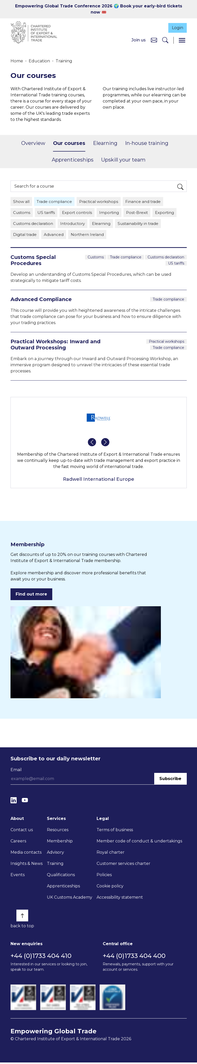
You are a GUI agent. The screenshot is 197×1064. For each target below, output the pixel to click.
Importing (113, 213)
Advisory (55, 853)
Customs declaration (34, 224)
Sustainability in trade (145, 224)
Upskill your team (123, 160)
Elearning (105, 144)
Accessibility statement (120, 898)
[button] (92, 444)
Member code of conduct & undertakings (139, 842)
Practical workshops (102, 202)
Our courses (69, 144)
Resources (57, 831)
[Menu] (182, 40)
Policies (104, 876)
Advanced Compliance (41, 301)
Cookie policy (110, 887)
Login (175, 27)
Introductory (75, 224)
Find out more (31, 595)
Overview (33, 144)
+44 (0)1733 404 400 (134, 957)
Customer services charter (123, 864)
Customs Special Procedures (33, 262)
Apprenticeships (73, 160)
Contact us (22, 831)
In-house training (146, 144)
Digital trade (25, 235)
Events (18, 876)
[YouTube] (25, 801)
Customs (22, 213)
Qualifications (61, 876)
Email (16, 771)
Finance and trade (148, 202)
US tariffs (47, 213)
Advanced (55, 235)
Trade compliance (56, 202)
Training (64, 61)
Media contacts (26, 853)
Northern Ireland (91, 235)
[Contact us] (154, 40)
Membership (60, 842)
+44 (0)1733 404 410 (41, 957)
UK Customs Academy (69, 898)
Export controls (80, 213)
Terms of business (115, 831)
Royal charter (111, 853)
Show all (21, 202)
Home (17, 61)
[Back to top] (22, 917)
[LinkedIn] (14, 801)
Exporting (171, 213)
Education (39, 61)
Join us (138, 40)
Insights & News (27, 864)
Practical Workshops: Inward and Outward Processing (55, 346)
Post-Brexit (142, 213)
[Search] (165, 40)
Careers (18, 842)
